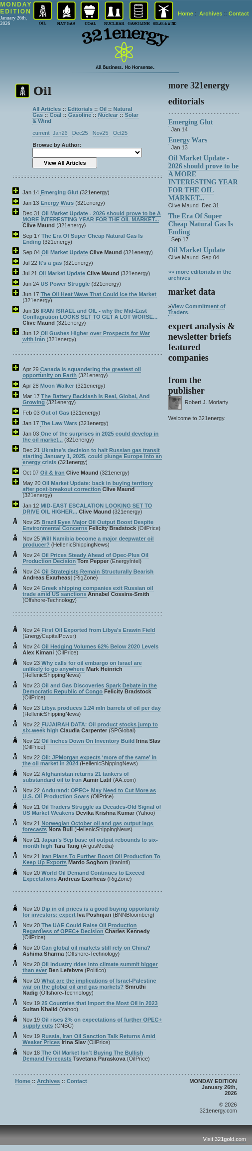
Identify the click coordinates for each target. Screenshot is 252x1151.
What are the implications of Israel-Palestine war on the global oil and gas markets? (89, 984)
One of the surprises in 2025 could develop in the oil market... (90, 437)
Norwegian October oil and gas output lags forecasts (87, 826)
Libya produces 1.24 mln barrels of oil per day (101, 708)
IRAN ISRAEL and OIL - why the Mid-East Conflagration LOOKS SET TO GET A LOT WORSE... (89, 314)
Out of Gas (55, 413)
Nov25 (101, 133)
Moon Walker (57, 386)
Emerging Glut (59, 192)
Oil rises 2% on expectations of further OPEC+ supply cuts (92, 1023)
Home (185, 13)
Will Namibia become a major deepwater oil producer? (87, 542)
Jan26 (60, 133)
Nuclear (108, 115)
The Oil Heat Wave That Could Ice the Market (98, 294)
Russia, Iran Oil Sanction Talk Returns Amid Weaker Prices (88, 1039)
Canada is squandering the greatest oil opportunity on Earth (81, 372)
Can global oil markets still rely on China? (95, 948)
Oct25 (120, 133)
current (40, 133)
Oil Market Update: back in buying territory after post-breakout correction (87, 486)
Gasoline (79, 115)
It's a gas (50, 263)
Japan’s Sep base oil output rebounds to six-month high (90, 843)
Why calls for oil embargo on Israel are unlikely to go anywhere (82, 666)
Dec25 (80, 133)
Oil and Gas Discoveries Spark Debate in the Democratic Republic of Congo (89, 688)
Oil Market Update (64, 252)
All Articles (46, 109)
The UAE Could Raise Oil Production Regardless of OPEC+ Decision (79, 928)
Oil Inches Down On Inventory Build (87, 741)
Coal (56, 115)
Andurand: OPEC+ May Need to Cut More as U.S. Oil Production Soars (89, 793)
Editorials (80, 109)
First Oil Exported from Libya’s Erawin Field (98, 630)
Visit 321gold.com (224, 1139)
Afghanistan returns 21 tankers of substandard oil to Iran (75, 777)
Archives (210, 13)
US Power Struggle (65, 284)
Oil (103, 109)
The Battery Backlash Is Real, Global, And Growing (85, 399)
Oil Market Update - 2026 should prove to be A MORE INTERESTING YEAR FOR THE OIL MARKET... (91, 216)
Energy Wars (57, 203)
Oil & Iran (52, 473)
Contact (239, 13)
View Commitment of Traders (197, 309)
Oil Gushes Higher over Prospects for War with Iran (86, 336)
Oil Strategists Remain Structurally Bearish (97, 572)
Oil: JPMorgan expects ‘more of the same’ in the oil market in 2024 (89, 760)
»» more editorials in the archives (200, 275)
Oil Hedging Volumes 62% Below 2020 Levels (99, 646)
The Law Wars (58, 423)
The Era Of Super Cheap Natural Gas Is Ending (82, 239)
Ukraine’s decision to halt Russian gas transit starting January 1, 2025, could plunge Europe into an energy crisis (92, 456)
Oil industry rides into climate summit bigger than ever (89, 967)
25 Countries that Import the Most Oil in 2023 (99, 1003)
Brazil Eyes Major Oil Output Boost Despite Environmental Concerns (87, 525)
